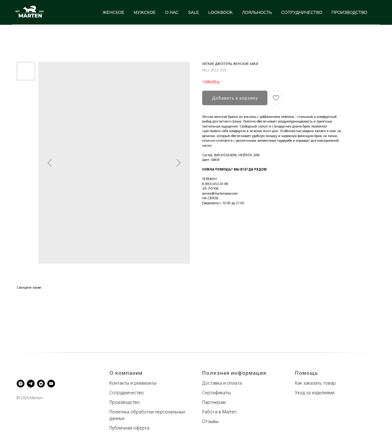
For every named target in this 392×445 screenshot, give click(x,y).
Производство (124, 402)
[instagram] (20, 383)
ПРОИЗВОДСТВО (349, 12)
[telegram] (31, 383)
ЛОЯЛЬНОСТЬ (257, 12)
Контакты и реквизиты (132, 383)
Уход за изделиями (314, 392)
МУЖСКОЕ (145, 12)
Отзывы (210, 421)
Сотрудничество (126, 392)
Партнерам (214, 402)
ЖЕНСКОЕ (114, 12)
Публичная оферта (129, 428)
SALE (193, 12)
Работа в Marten (219, 412)
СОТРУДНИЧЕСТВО (301, 12)
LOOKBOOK (220, 12)
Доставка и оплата (222, 383)
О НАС (172, 12)
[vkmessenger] (41, 383)
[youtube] (51, 383)
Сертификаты (216, 392)
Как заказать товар (315, 383)
